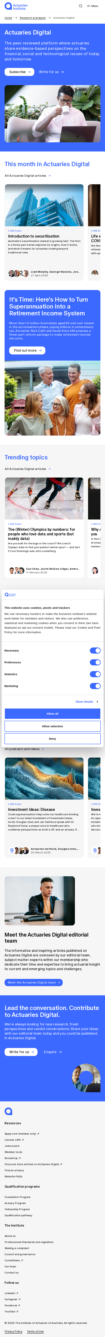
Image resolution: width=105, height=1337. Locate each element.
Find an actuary (14, 1170)
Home (8, 17)
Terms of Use (35, 1331)
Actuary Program (15, 1203)
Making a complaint (17, 1248)
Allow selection (52, 726)
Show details (84, 701)
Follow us (12, 1283)
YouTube (10, 1311)
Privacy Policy (13, 1331)
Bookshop (11, 1158)
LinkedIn (10, 1293)
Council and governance (20, 1254)
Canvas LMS (13, 1139)
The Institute (14, 1225)
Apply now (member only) (20, 1133)
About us (10, 1236)
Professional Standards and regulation (29, 1242)
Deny (52, 738)
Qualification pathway (18, 1215)
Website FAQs (13, 1176)
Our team (10, 1266)
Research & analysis (33, 17)
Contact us (12, 1272)
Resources (13, 1123)
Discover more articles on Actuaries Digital (32, 1164)
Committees (12, 1260)
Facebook (11, 1305)
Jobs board (12, 1146)
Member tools (13, 1152)
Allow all (53, 713)
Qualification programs (22, 1186)
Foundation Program (17, 1197)
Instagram (11, 1299)
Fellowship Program (17, 1209)
